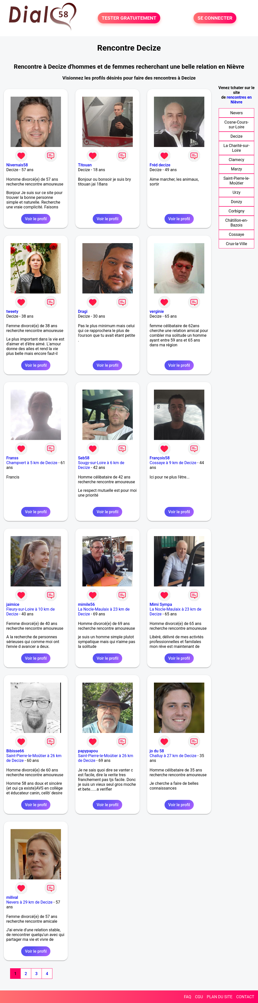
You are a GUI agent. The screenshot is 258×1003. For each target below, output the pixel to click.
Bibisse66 (15, 751)
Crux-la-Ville (236, 243)
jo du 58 (157, 751)
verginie (157, 311)
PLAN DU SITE (220, 996)
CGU (199, 996)
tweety (12, 311)
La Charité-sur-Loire (236, 148)
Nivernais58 (17, 165)
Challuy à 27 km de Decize (173, 755)
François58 (160, 458)
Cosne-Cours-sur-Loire (236, 124)
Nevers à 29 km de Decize (29, 902)
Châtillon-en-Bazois (236, 223)
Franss (12, 458)
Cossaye (236, 234)
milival (12, 897)
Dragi (82, 311)
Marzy (236, 169)
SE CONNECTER (215, 18)
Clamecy (236, 159)
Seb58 (83, 458)
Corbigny (236, 211)
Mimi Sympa (161, 604)
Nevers (236, 112)
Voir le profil (36, 218)
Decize (237, 136)
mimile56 (86, 604)
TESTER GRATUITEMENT (129, 18)
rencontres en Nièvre (239, 99)
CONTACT (245, 996)
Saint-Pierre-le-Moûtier (236, 180)
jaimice (12, 604)
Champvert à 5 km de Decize (31, 462)
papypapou (88, 751)
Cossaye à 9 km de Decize (173, 462)
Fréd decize (160, 165)
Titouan (84, 165)
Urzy (236, 192)
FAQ (187, 996)
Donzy (236, 201)
